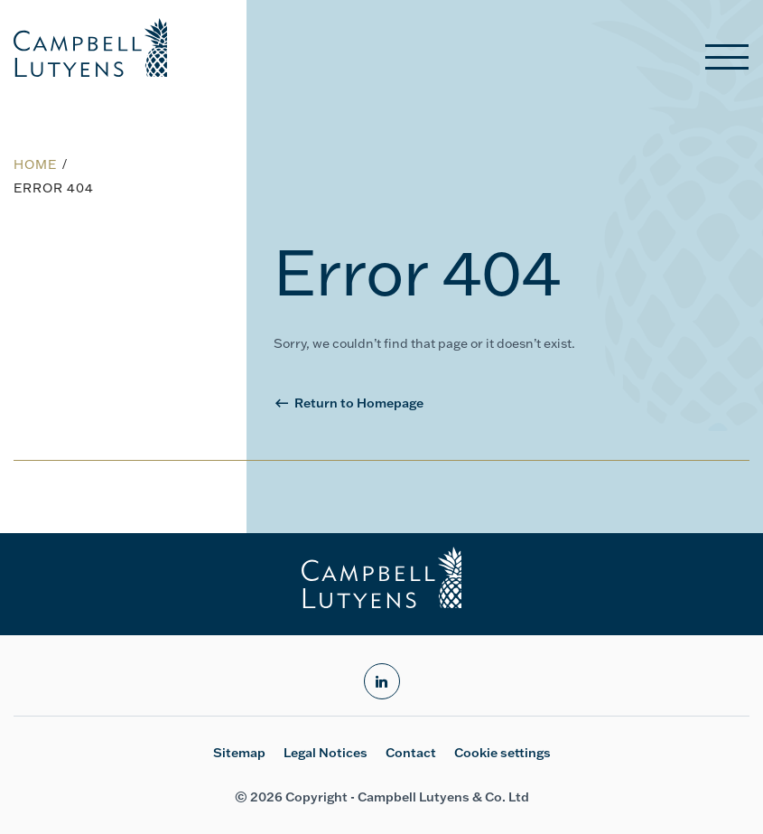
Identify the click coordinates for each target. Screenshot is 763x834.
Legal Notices (326, 753)
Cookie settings (502, 753)
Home (35, 164)
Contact (411, 753)
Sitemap (239, 753)
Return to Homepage (358, 403)
